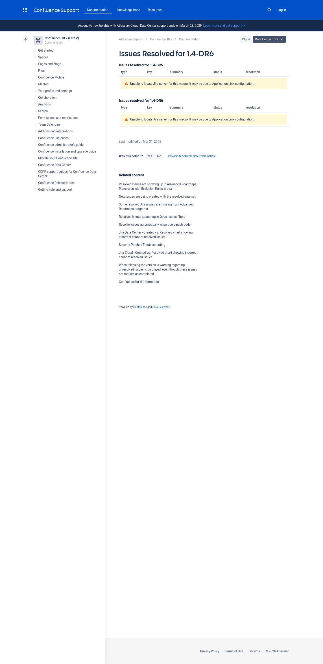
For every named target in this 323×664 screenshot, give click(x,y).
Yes (149, 156)
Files (41, 70)
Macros (43, 84)
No (159, 156)
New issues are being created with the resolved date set (157, 196)
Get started (46, 50)
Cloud (246, 39)
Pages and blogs (49, 64)
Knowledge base (128, 10)
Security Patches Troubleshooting (142, 245)
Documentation (97, 10)
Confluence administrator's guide (60, 144)
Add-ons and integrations (55, 131)
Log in (281, 10)
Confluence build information (139, 282)
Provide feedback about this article (192, 156)
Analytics (44, 104)
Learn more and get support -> (224, 25)
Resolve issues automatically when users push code (154, 224)
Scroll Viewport (161, 307)
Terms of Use (234, 651)
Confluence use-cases (53, 138)
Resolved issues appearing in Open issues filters (152, 216)
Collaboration (47, 97)
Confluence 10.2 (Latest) (62, 38)
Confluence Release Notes (56, 183)
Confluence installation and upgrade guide (67, 151)
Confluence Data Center (54, 165)
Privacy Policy (209, 651)
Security (254, 651)
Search (269, 9)
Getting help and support (55, 189)
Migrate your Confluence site (58, 158)
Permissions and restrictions (58, 118)
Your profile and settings (55, 91)
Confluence (140, 307)
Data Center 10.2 (270, 39)
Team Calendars (49, 124)
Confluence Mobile (51, 77)
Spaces (43, 57)
